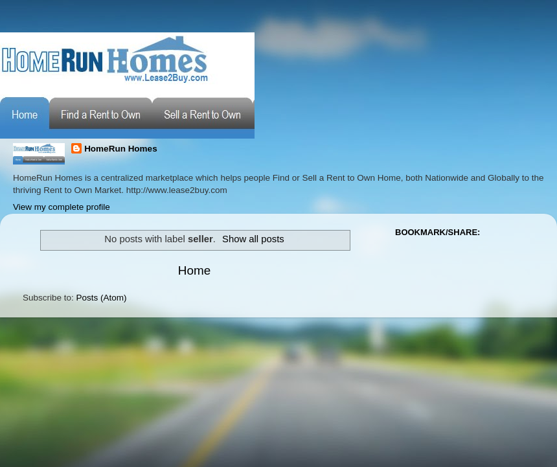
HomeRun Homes (120, 149)
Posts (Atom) (101, 297)
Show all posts (253, 239)
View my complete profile (61, 207)
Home (194, 270)
